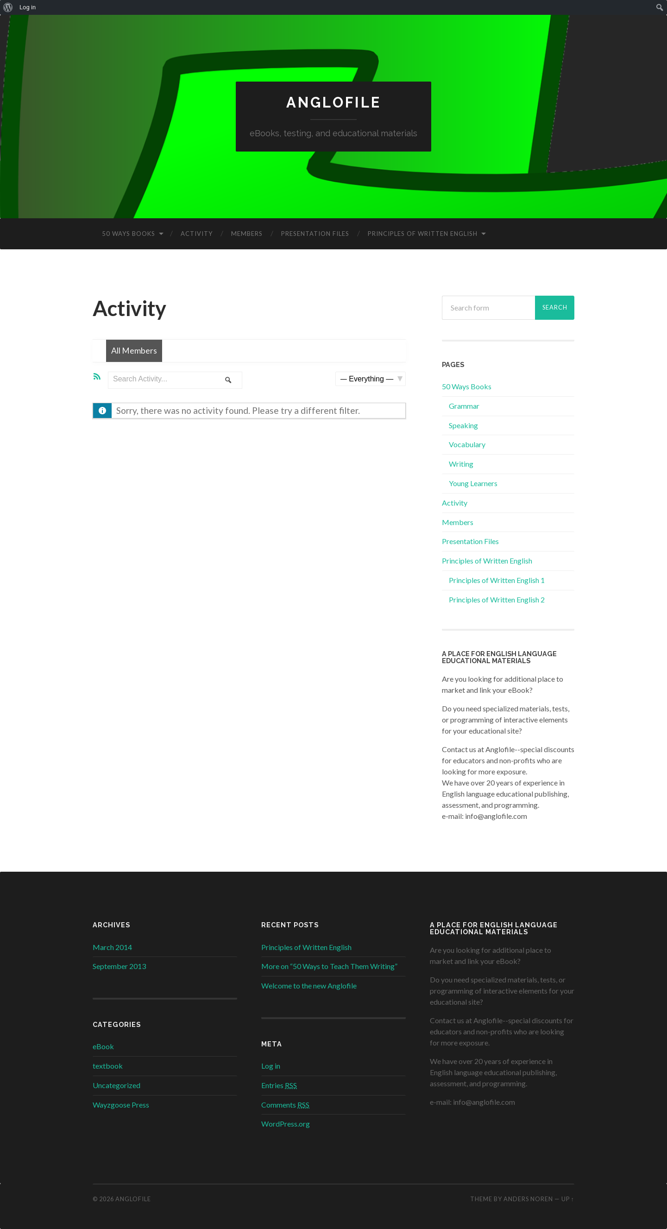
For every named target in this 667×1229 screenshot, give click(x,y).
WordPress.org (285, 1124)
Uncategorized (116, 1085)
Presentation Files (315, 234)
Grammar (464, 405)
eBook (103, 1046)
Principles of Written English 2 (497, 599)
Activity (197, 234)
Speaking (463, 425)
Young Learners (473, 483)
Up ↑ (567, 1199)
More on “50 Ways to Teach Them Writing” (329, 966)
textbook (108, 1066)
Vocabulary (467, 444)
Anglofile (334, 102)
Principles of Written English (423, 234)
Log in (270, 1066)
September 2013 (119, 966)
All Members (137, 352)
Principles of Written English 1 (497, 580)
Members (247, 234)
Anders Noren (528, 1199)
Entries (279, 1085)
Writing (461, 464)
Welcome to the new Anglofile (309, 986)
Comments (285, 1104)
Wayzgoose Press (121, 1104)
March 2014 (112, 947)
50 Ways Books (128, 234)
